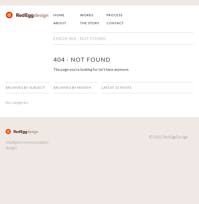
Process (114, 15)
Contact (115, 23)
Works (86, 15)
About (59, 23)
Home (59, 15)
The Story (89, 23)
